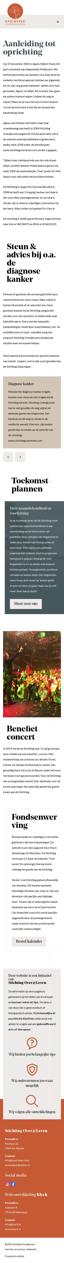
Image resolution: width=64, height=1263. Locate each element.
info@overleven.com (17, 1160)
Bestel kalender (29, 942)
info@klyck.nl (13, 1224)
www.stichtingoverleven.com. (25, 440)
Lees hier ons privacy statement (20, 1249)
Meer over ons (26, 604)
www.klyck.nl (13, 1229)
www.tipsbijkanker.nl (17, 1165)
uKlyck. (21, 1256)
